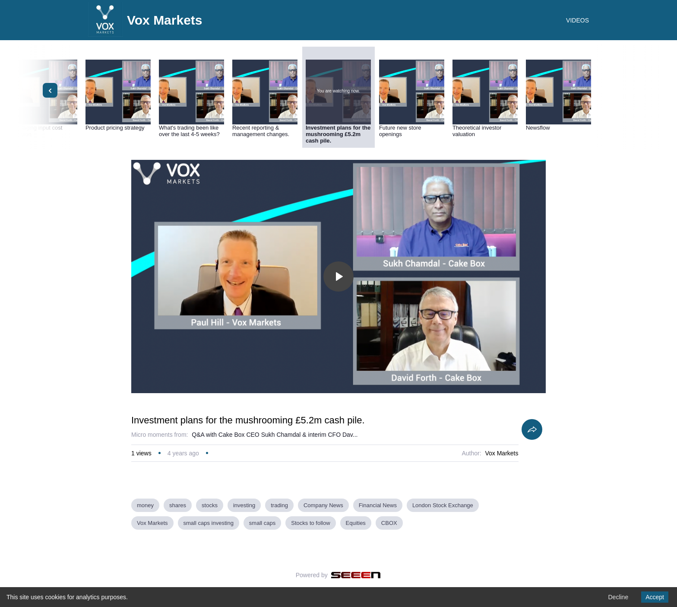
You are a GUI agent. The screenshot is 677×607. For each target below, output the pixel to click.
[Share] (532, 429)
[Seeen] (356, 575)
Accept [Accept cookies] (654, 597)
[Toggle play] (338, 276)
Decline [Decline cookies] (618, 597)
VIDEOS (577, 20)
